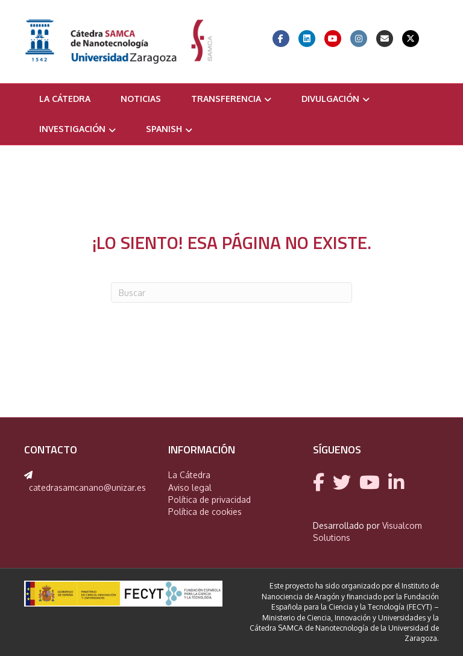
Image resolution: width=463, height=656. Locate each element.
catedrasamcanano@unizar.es (87, 487)
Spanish (164, 129)
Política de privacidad (209, 499)
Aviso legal (190, 487)
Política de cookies (205, 511)
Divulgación (330, 98)
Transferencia (226, 98)
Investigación (72, 129)
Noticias (141, 98)
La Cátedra (64, 98)
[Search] (231, 292)
